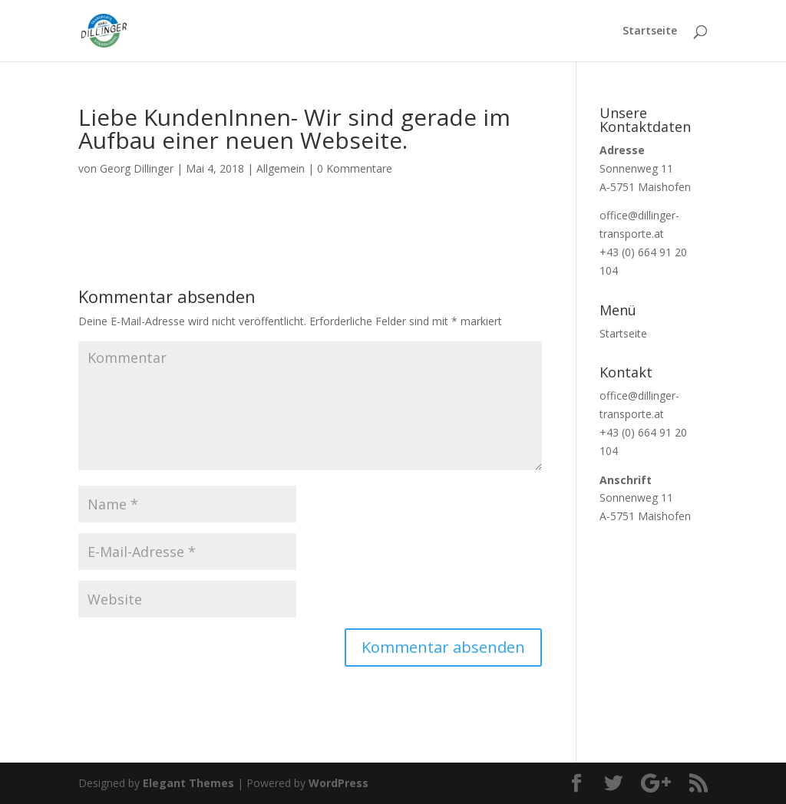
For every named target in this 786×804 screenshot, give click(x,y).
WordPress (338, 783)
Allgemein (280, 168)
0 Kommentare (354, 168)
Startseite (650, 31)
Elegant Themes (188, 783)
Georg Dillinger (136, 168)
